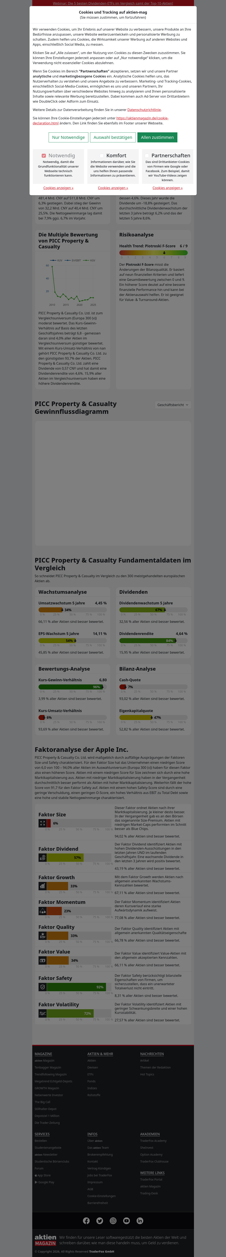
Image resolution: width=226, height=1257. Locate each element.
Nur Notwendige (68, 137)
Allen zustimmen (157, 137)
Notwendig (61, 155)
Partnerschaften (170, 155)
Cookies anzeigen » (58, 188)
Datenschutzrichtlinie (144, 109)
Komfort (116, 155)
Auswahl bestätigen (113, 137)
